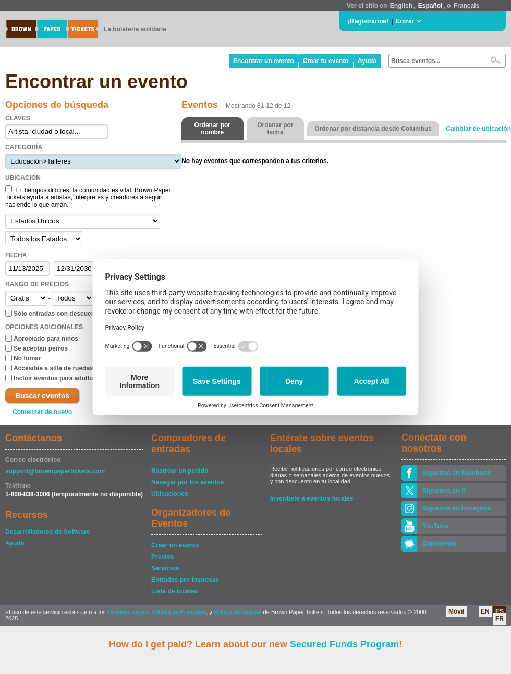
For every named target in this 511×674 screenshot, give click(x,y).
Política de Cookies (238, 612)
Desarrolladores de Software (47, 531)
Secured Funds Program (344, 644)
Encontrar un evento (263, 61)
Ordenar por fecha (275, 128)
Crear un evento (175, 545)
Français (466, 5)
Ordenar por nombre (212, 128)
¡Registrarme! (368, 21)
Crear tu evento (326, 61)
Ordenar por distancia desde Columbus (373, 128)
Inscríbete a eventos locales (311, 498)
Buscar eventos (42, 396)
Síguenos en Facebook (456, 473)
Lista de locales (174, 591)
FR (499, 618)
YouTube (435, 526)
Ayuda (367, 61)
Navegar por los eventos (187, 482)
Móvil (456, 611)
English (401, 5)
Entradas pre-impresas (185, 579)
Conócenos (439, 543)
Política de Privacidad (179, 612)
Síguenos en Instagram (456, 508)
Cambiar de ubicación (478, 128)
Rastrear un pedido (179, 471)
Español (430, 5)
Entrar (405, 21)
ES (499, 611)
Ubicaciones (169, 493)
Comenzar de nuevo (42, 412)
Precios (162, 556)
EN (485, 611)
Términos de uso (128, 612)
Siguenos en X (444, 490)
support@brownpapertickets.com (55, 471)
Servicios (165, 568)
